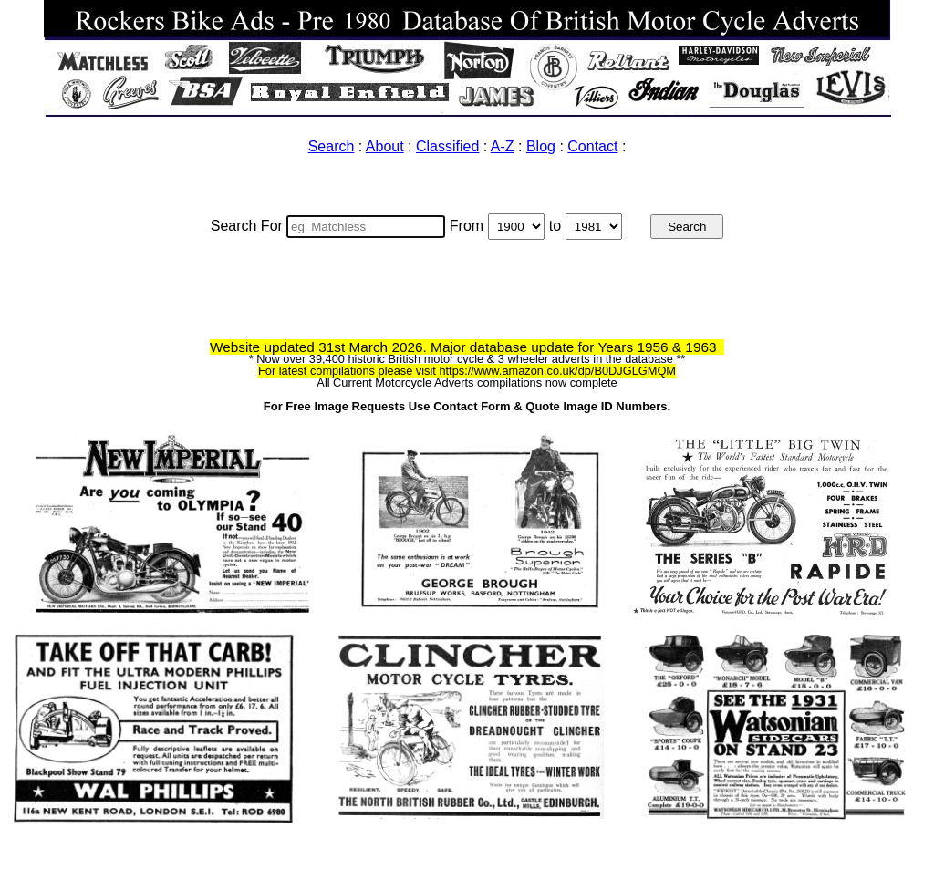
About (385, 146)
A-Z (502, 146)
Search (331, 146)
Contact (592, 146)
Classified (447, 146)
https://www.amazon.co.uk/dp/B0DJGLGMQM (557, 371)
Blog (540, 146)
